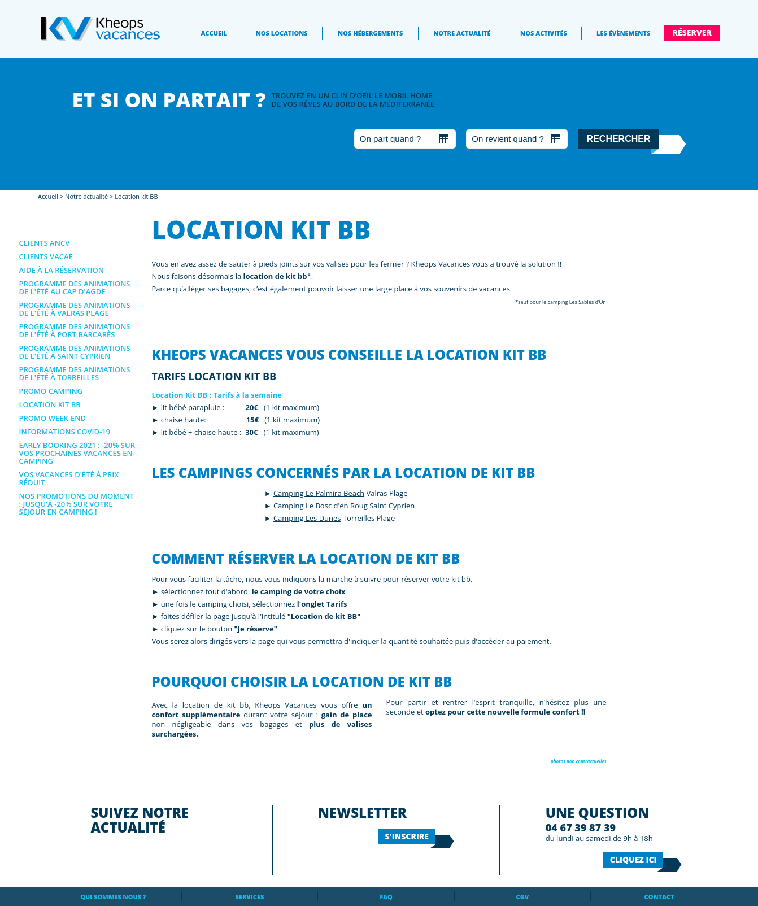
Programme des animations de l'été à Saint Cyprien (74, 352)
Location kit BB (136, 196)
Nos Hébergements (370, 33)
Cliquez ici (633, 859)
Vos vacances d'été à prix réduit (69, 478)
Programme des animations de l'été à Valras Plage (74, 309)
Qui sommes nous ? (113, 896)
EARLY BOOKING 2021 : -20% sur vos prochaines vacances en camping (77, 453)
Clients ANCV (44, 243)
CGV (522, 896)
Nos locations (282, 33)
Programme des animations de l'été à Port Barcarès (74, 330)
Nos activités (543, 33)
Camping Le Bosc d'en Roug (320, 505)
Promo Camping (51, 391)
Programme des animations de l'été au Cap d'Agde (74, 287)
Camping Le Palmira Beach (318, 493)
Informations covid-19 (65, 431)
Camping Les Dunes (307, 518)
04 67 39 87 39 (581, 827)
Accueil (214, 33)
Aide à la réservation (61, 270)
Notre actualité (461, 33)
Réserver (692, 32)
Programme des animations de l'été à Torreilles (74, 373)
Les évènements (623, 33)
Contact (659, 896)
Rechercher (619, 138)
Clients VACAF (46, 256)
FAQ (386, 896)
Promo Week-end (52, 418)
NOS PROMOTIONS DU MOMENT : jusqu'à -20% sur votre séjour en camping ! (76, 504)
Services (250, 896)
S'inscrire (407, 836)
